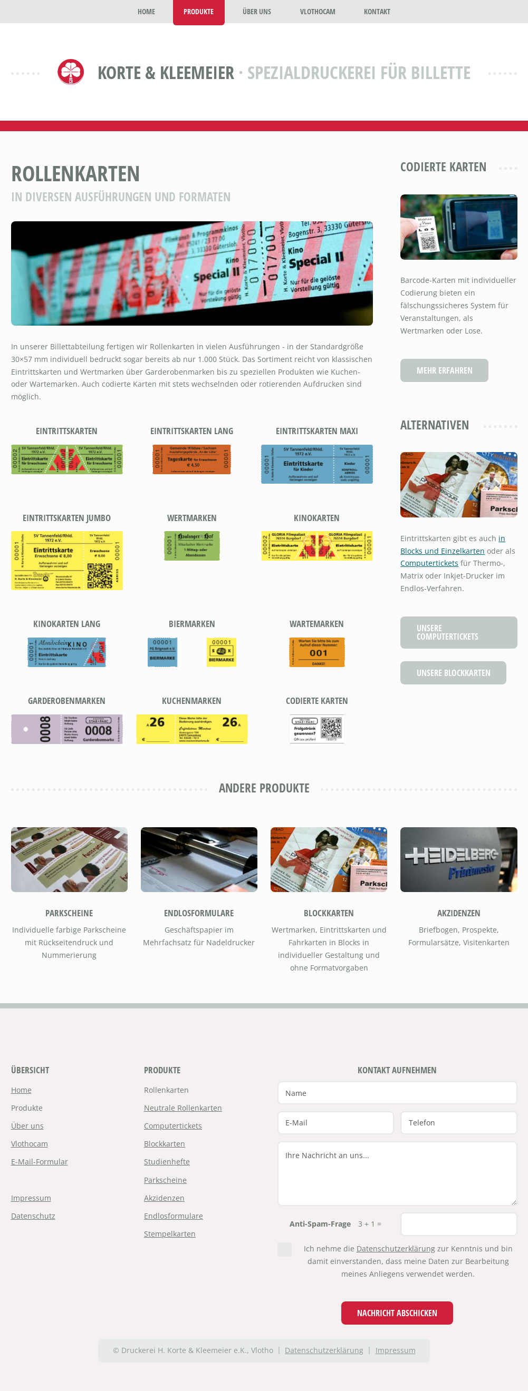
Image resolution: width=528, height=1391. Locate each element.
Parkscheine (69, 913)
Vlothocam (29, 1144)
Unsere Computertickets (447, 632)
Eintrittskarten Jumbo (67, 518)
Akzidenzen (459, 913)
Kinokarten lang (66, 624)
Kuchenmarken (192, 700)
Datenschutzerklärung (396, 1248)
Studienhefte (167, 1162)
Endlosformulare (199, 913)
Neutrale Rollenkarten (183, 1108)
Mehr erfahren (445, 370)
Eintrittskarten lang (191, 431)
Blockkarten (329, 913)
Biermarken (192, 624)
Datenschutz (33, 1216)
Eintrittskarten (67, 431)
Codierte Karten (317, 700)
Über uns (27, 1126)
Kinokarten (317, 518)
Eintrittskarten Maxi (317, 431)
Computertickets (429, 563)
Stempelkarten (170, 1234)
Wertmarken (192, 518)
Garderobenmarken (66, 700)
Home (21, 1090)
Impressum (31, 1198)
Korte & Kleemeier (166, 72)
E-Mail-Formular (39, 1162)
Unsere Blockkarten (454, 673)
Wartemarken (317, 624)
